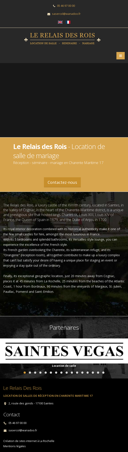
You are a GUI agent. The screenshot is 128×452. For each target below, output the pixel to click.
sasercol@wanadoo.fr (66, 14)
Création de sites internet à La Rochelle (28, 441)
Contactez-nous (62, 182)
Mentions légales (14, 446)
